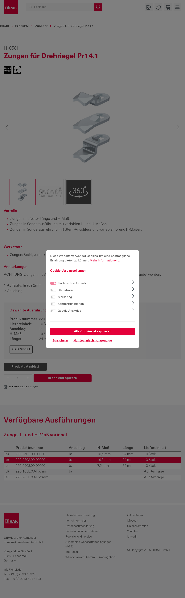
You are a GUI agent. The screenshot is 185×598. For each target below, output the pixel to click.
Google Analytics (69, 311)
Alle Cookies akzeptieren (92, 332)
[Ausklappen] (133, 283)
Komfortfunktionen (71, 304)
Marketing (65, 297)
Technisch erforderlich (73, 284)
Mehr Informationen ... (105, 261)
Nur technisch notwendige (92, 341)
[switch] (53, 291)
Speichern (60, 341)
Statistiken (65, 291)
